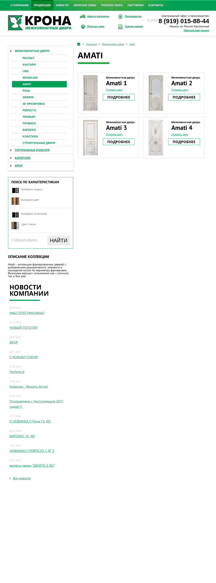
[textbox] (44, 189)
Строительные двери (39, 143)
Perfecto (29, 110)
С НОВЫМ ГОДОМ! (23, 357)
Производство (133, 16)
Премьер (29, 117)
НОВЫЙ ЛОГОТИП (23, 327)
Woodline (30, 78)
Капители (23, 158)
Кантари (29, 65)
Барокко (29, 130)
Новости (62, 5)
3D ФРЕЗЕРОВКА (34, 104)
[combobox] (40, 190)
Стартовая (78, 44)
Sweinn (28, 97)
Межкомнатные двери (32, 51)
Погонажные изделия (32, 150)
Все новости (22, 478)
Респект (29, 58)
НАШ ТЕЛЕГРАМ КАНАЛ (26, 313)
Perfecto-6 (16, 372)
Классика (30, 136)
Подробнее (118, 97)
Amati (27, 84)
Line (26, 71)
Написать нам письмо (196, 30)
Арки (19, 166)
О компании (20, 5)
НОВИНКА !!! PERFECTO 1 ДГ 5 (31, 451)
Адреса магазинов (98, 16)
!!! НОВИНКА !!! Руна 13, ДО (30, 421)
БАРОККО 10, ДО (22, 436)
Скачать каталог (134, 26)
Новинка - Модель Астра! (28, 386)
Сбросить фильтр (26, 239)
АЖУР (13, 342)
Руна (26, 91)
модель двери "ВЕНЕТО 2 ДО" (32, 465)
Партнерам (136, 5)
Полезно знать (112, 5)
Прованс (29, 123)
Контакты (156, 5)
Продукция (42, 5)
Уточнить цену (114, 89)
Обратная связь (85, 5)
